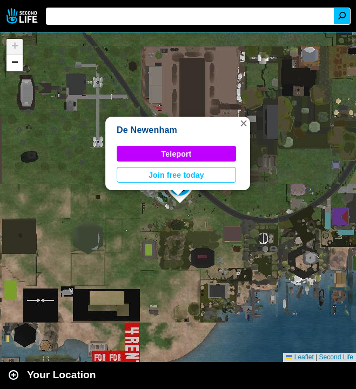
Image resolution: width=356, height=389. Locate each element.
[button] (243, 123)
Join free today (176, 175)
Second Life (23, 16)
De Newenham (147, 130)
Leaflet (299, 357)
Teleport (177, 154)
